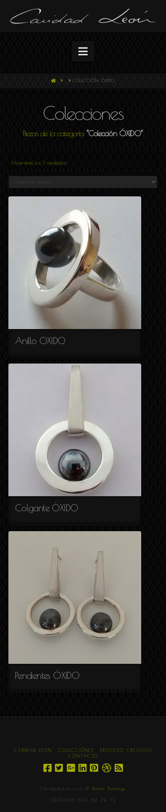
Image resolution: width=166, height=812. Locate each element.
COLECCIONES (76, 750)
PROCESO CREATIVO (126, 750)
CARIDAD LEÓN (33, 750)
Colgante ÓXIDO (46, 507)
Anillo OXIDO (40, 340)
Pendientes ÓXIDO (47, 675)
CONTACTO (83, 755)
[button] (83, 51)
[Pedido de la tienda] (83, 182)
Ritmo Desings (109, 788)
